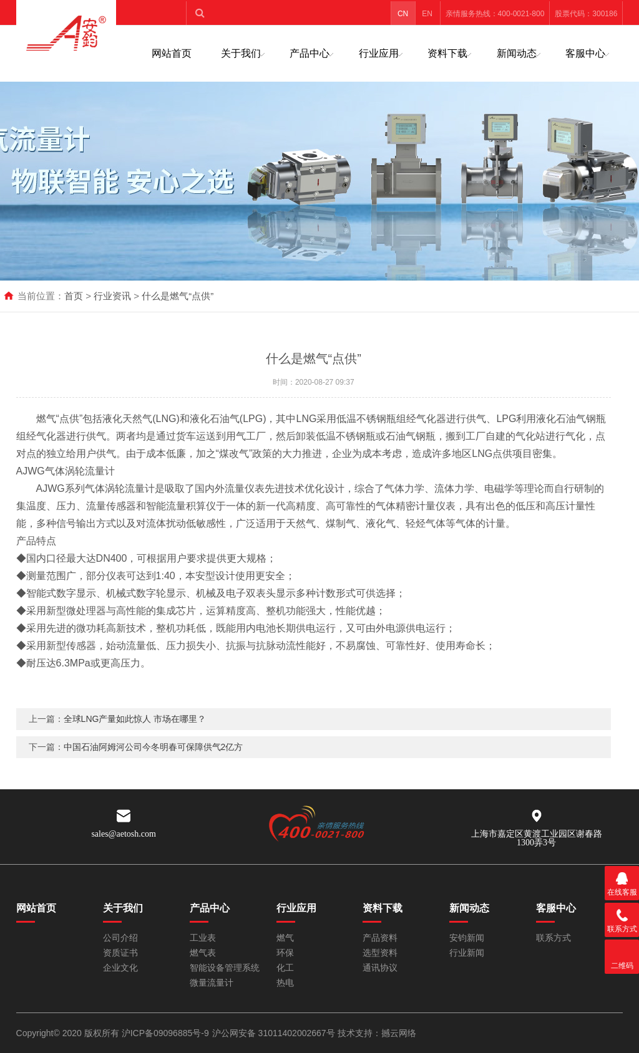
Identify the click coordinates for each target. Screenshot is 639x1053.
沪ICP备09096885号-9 (165, 1033)
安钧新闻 (466, 938)
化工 (285, 968)
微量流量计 (211, 983)
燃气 (285, 938)
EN (427, 13)
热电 (285, 983)
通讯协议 (380, 968)
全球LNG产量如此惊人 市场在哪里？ (135, 734)
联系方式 (553, 938)
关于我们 (241, 53)
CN (403, 13)
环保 (285, 953)
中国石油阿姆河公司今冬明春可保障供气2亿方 (153, 762)
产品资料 (380, 938)
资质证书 (120, 953)
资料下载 (447, 53)
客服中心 (585, 53)
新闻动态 (517, 53)
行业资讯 (112, 296)
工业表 (203, 938)
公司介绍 (120, 938)
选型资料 (380, 953)
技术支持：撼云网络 (377, 1033)
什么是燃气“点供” (177, 296)
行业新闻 (466, 953)
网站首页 (172, 53)
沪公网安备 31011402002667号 (275, 1033)
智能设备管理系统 (225, 968)
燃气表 (203, 953)
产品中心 (309, 53)
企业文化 (120, 968)
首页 (73, 296)
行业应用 (379, 53)
